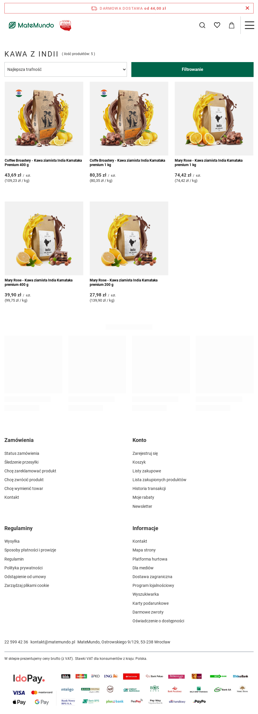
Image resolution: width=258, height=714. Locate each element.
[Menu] (249, 25)
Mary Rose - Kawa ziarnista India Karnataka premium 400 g (38, 282)
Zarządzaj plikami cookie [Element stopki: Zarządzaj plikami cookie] (26, 585)
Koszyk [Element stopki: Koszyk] (139, 462)
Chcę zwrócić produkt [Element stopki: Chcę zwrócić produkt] (24, 479)
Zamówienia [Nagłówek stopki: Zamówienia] (19, 440)
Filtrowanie (192, 69)
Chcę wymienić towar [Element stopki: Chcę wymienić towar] (23, 488)
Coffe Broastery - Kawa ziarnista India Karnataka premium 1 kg (127, 162)
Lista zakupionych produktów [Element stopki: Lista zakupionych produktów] (159, 479)
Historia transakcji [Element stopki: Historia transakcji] (149, 488)
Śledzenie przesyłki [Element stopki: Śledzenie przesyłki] (21, 462)
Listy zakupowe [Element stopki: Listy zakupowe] (147, 471)
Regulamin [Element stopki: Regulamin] (14, 559)
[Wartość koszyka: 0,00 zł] (231, 25)
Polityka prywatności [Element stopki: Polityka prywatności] (23, 568)
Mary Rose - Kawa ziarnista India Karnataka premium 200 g (123, 282)
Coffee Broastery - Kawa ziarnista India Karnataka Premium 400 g (43, 162)
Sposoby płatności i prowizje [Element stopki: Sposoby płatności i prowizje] (30, 550)
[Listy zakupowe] (217, 25)
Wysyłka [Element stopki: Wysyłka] (12, 541)
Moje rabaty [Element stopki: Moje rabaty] (143, 497)
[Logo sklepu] (38, 25)
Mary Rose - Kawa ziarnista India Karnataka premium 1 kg (208, 162)
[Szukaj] (202, 25)
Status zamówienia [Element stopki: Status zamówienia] (21, 453)
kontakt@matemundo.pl (52, 642)
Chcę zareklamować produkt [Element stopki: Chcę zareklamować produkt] (30, 471)
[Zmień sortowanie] (65, 69)
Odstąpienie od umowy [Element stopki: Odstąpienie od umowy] (25, 576)
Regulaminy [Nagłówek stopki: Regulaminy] (18, 528)
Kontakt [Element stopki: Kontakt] (11, 497)
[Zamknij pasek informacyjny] (247, 8)
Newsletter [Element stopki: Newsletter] (142, 506)
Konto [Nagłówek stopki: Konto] (139, 440)
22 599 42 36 (16, 642)
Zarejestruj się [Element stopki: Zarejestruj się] (145, 453)
